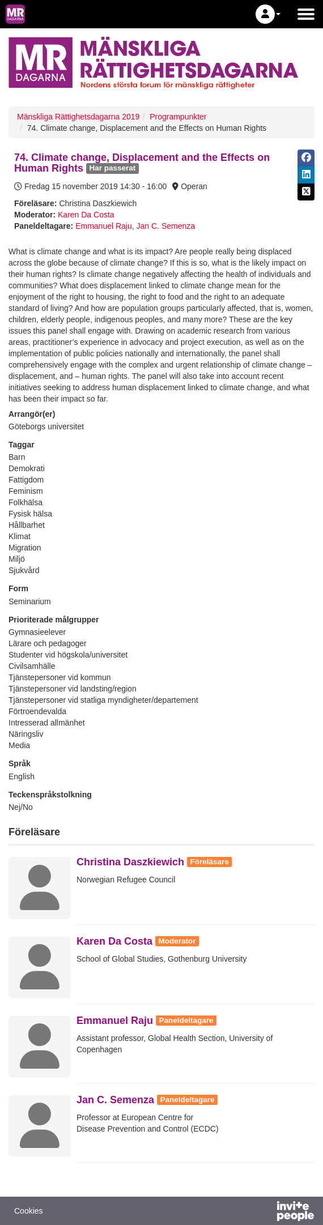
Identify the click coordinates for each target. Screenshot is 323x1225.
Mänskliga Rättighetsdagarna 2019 (78, 116)
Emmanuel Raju (103, 226)
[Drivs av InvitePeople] (266, 1212)
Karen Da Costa (86, 214)
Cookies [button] (28, 1210)
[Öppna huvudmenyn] (306, 14)
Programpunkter (178, 116)
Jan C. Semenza (166, 226)
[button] (268, 14)
